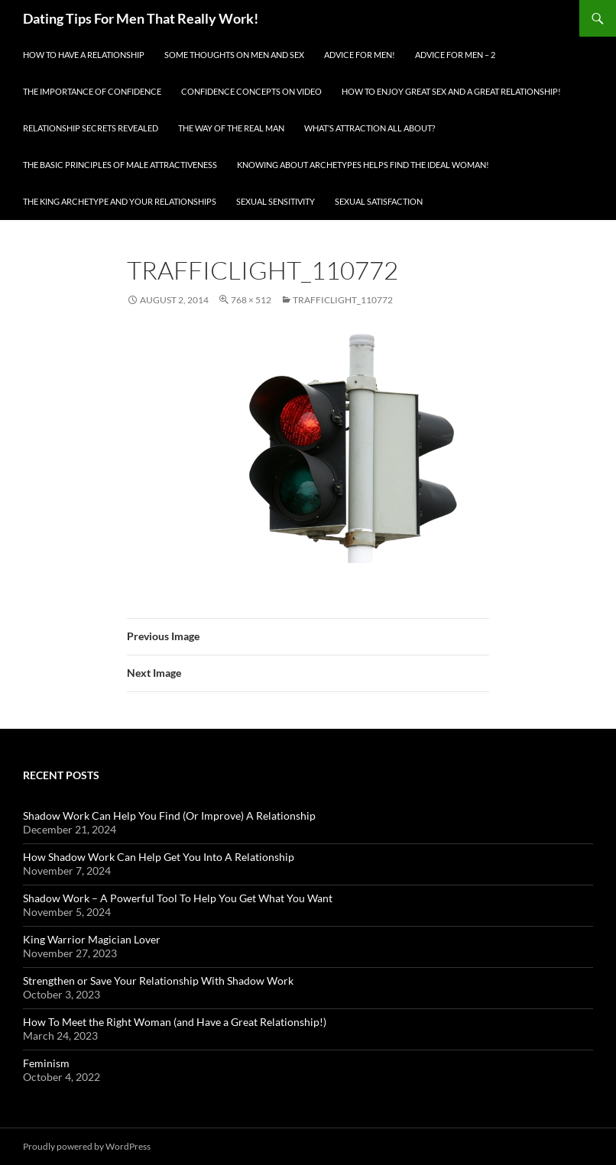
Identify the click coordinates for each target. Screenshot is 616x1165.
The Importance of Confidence (92, 91)
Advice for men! (359, 55)
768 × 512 (251, 300)
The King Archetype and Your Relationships (119, 201)
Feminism (46, 1063)
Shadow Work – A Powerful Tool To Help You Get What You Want (177, 898)
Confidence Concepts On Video (251, 91)
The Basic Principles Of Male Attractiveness (120, 165)
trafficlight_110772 (343, 300)
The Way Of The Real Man (231, 128)
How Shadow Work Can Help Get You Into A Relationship (158, 856)
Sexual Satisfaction (379, 201)
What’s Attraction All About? (369, 128)
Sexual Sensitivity (275, 201)
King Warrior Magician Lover (91, 939)
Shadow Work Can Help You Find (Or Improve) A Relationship (169, 815)
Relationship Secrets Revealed (90, 128)
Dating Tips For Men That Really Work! (140, 18)
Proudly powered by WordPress (87, 1146)
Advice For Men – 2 (455, 55)
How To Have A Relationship (83, 55)
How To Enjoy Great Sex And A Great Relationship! (451, 91)
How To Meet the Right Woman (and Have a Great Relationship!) (174, 1021)
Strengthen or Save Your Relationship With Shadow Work (158, 980)
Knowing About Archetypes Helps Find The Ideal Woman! (363, 165)
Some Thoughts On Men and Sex (234, 55)
